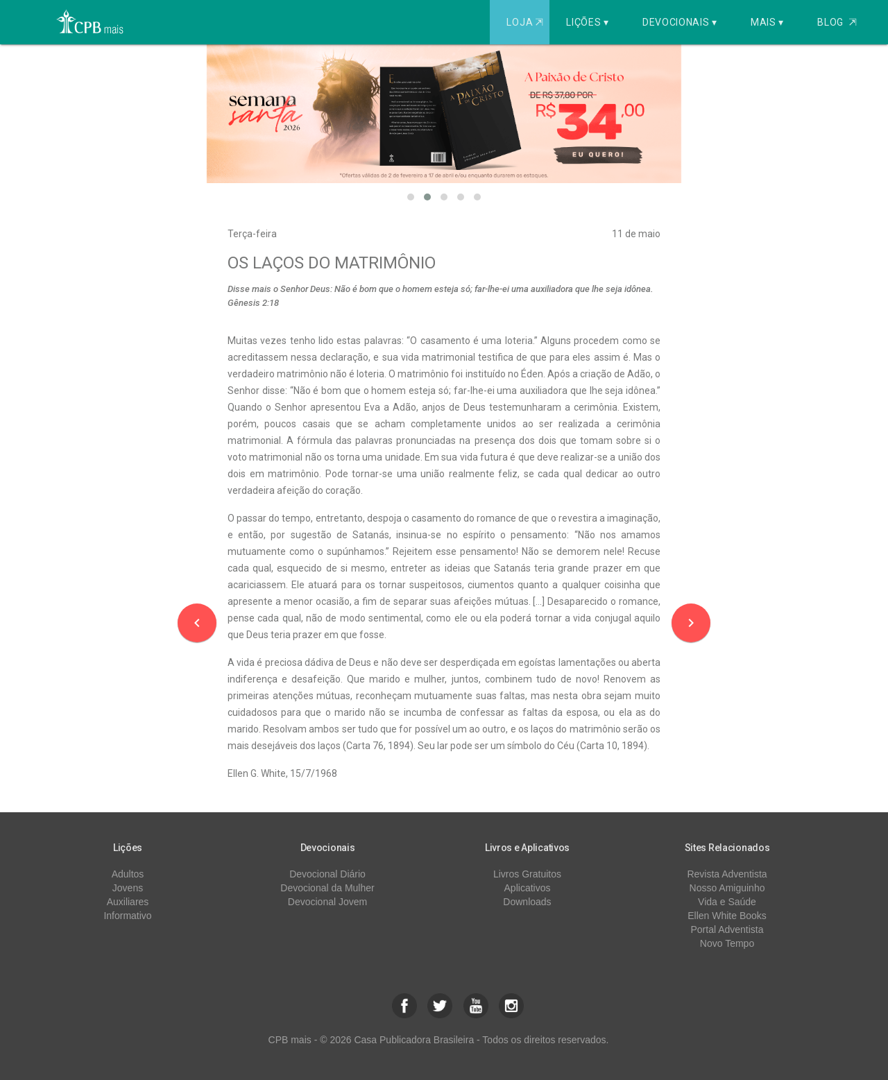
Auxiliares (128, 901)
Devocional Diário (327, 874)
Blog (837, 22)
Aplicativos (527, 887)
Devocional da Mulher (327, 887)
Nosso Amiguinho (727, 887)
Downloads (527, 901)
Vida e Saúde (727, 901)
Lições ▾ (587, 22)
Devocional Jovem (327, 901)
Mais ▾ (767, 22)
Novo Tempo (727, 943)
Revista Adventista (727, 874)
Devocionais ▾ (679, 22)
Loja (526, 22)
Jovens (127, 887)
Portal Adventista (726, 929)
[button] (410, 197)
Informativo (127, 915)
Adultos (128, 874)
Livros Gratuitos (527, 874)
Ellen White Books (727, 915)
